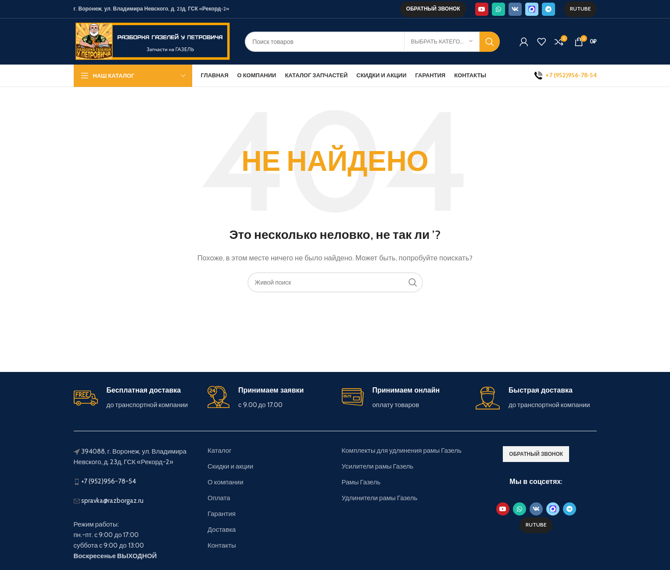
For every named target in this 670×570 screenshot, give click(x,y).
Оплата (219, 498)
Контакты (222, 545)
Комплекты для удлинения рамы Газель (402, 451)
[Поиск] (372, 42)
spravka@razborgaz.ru (112, 501)
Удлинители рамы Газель (380, 498)
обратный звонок (433, 8)
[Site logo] (153, 41)
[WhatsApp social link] (498, 9)
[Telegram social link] (548, 9)
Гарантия (222, 514)
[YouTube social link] (481, 9)
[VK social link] (515, 9)
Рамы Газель (361, 482)
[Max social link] (531, 9)
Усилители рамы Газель (378, 466)
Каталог (220, 451)
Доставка (222, 530)
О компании (226, 482)
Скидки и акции (230, 466)
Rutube (580, 8)
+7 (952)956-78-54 (108, 481)
